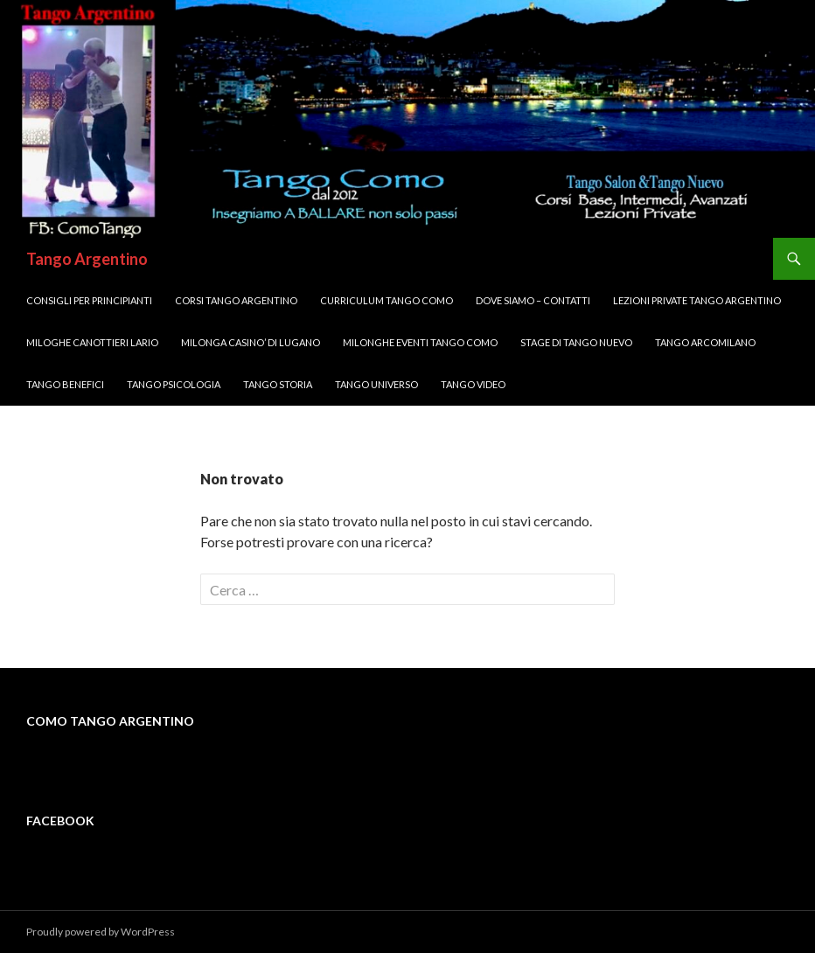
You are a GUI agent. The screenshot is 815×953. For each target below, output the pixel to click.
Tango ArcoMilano (705, 342)
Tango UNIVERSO (376, 384)
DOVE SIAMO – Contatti (533, 300)
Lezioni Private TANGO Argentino (697, 300)
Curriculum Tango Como (386, 300)
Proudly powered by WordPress (100, 931)
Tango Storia (277, 384)
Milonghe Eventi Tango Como (420, 342)
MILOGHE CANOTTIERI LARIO (92, 342)
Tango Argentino (87, 258)
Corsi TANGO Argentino (236, 300)
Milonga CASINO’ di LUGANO (250, 342)
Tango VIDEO (473, 384)
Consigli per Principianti (89, 300)
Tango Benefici (65, 384)
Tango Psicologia (173, 384)
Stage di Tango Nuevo (576, 342)
